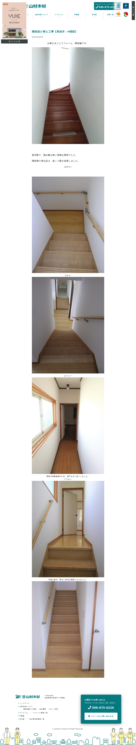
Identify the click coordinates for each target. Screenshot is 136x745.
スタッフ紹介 (54, 709)
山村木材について (25, 706)
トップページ (23, 703)
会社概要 (42, 709)
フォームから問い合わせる (101, 716)
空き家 (21, 719)
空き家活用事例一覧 (36, 719)
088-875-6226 (101, 707)
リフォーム (23, 713)
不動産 (21, 716)
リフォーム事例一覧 (40, 713)
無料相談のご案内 (30, 709)
